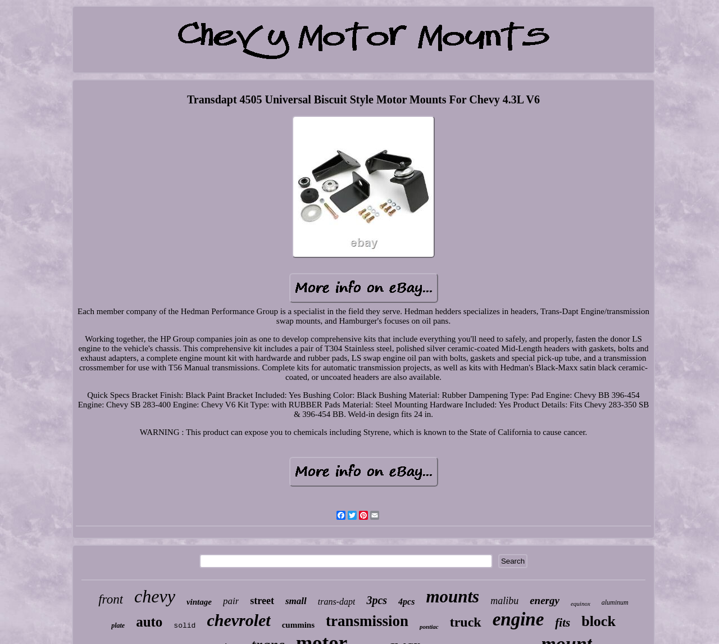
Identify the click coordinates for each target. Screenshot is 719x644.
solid (184, 626)
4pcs (406, 601)
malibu (504, 600)
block (598, 621)
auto (149, 621)
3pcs (376, 600)
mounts (452, 596)
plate (118, 625)
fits (562, 622)
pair (231, 601)
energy (544, 600)
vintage (199, 601)
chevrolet (238, 620)
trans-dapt (337, 601)
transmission (367, 621)
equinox (580, 603)
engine (518, 619)
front (110, 599)
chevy (154, 596)
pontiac (429, 626)
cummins (298, 624)
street (262, 600)
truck (465, 622)
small (296, 601)
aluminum (615, 602)
